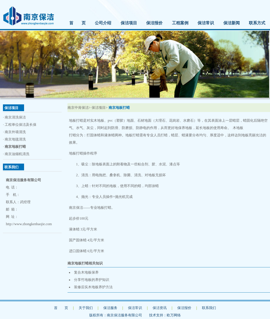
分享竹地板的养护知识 (91, 280)
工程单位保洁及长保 (20, 125)
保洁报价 (154, 23)
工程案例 (180, 23)
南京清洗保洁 (15, 117)
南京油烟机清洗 (17, 154)
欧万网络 (174, 315)
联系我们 (209, 308)
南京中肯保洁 (78, 108)
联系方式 (257, 23)
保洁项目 (129, 23)
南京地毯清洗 (15, 139)
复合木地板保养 (86, 272)
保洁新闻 (231, 23)
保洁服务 (110, 308)
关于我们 (86, 308)
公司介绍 (103, 23)
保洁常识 (206, 23)
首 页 (77, 23)
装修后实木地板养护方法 (93, 287)
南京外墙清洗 (15, 132)
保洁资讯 (160, 308)
